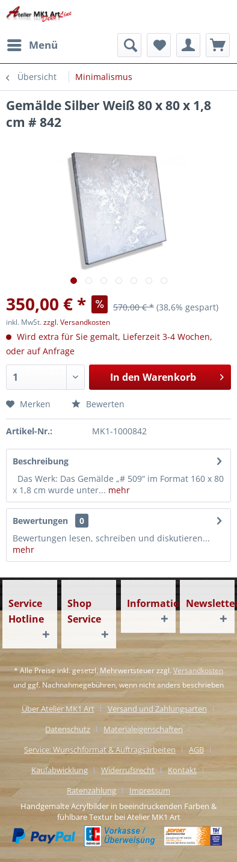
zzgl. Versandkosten (76, 322)
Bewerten (98, 404)
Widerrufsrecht (128, 770)
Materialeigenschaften (143, 729)
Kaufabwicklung (59, 770)
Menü (32, 43)
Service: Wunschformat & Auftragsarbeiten (100, 749)
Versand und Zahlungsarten (157, 708)
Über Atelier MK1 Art (58, 708)
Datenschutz (67, 729)
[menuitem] (32, 45)
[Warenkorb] (218, 45)
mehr (118, 490)
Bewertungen (40, 520)
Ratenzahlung (91, 790)
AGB (196, 749)
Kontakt (182, 770)
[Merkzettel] (159, 45)
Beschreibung (41, 461)
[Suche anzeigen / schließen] (129, 45)
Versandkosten (198, 670)
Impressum (149, 790)
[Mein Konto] (188, 45)
